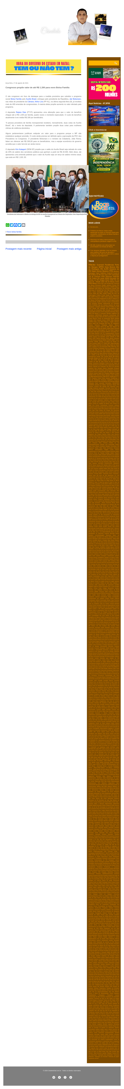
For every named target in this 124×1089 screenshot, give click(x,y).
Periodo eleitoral (93, 870)
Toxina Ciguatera (114, 993)
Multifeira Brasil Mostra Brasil (96, 436)
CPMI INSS (95, 552)
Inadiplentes (92, 723)
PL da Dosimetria (102, 346)
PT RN (95, 441)
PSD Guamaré (108, 851)
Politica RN (96, 278)
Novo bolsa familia (14, 232)
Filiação (96, 689)
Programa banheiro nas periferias (110, 909)
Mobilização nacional (110, 793)
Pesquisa (95, 348)
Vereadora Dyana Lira (94, 1015)
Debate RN (102, 410)
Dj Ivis (111, 637)
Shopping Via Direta (103, 969)
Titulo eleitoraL (93, 463)
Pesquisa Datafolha (107, 379)
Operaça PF (115, 437)
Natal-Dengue (108, 803)
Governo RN (95, 298)
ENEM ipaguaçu (114, 642)
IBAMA (104, 340)
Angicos (116, 330)
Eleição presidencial (98, 654)
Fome (99, 692)
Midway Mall (100, 786)
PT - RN (105, 853)
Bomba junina (112, 543)
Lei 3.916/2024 (106, 742)
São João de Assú (112, 979)
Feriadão (100, 680)
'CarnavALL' (116, 473)
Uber (118, 1002)
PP (97, 849)
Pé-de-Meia (114, 446)
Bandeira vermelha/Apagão (96, 535)
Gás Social (116, 714)
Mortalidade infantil (94, 795)
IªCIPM (109, 730)
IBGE (90, 290)
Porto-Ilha (116, 894)
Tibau (110, 461)
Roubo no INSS (103, 949)
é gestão (104, 1053)
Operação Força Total (113, 824)
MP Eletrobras (103, 759)
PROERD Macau (105, 849)
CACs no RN (97, 545)
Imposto (99, 721)
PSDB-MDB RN (99, 853)
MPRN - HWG (103, 760)
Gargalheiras (102, 701)
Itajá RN (107, 425)
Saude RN (95, 308)
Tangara (106, 984)
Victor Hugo (94, 1019)
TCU (100, 983)
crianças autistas (100, 1031)
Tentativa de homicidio (113, 988)
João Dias (91, 735)
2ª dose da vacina (103, 482)
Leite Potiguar (107, 429)
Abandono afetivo (103, 492)
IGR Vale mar (96, 719)
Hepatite (100, 716)
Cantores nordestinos (103, 559)
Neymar (117, 805)
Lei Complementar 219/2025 (104, 743)
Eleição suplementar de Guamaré (108, 303)
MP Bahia (96, 759)
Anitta (90, 509)
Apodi (113, 300)
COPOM (117, 547)
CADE (99, 396)
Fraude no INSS (107, 419)
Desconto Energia (93, 629)
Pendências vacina (93, 868)
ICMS (112, 280)
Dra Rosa (92, 641)
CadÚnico (106, 400)
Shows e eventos (103, 971)
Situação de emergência (108, 308)
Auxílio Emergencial (111, 393)
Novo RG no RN (108, 808)
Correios (97, 335)
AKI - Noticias (102, 489)
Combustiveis (115, 301)
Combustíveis (103, 405)
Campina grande (93, 557)
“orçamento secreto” (94, 1058)
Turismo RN (98, 386)
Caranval (91, 560)
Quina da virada (113, 918)
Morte (90, 323)
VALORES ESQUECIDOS (105, 463)
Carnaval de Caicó (105, 401)
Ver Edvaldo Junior (94, 1013)
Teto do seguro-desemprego (100, 991)
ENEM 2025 (102, 413)
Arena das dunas (94, 513)
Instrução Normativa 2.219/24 (107, 725)
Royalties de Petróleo (98, 950)
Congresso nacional (94, 596)
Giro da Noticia (97, 707)
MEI (99, 757)
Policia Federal (111, 882)
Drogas (97, 641)
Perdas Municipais (114, 868)
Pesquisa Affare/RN (106, 870)
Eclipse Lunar (92, 644)
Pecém (117, 865)
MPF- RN (96, 760)
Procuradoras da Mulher (105, 906)
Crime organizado (109, 364)
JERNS (90, 731)
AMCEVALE (98, 315)
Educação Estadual (113, 646)
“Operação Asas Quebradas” (105, 1055)
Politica (99, 295)
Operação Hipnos (93, 825)
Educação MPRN (114, 648)
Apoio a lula (92, 511)
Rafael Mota (98, 448)
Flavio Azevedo (115, 690)
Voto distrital (108, 1022)
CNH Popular (95, 547)
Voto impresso (115, 1022)
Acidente (99, 391)
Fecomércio (101, 675)
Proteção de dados (94, 914)
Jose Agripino (98, 733)
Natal (94, 271)
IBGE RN (91, 313)
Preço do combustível (102, 904)
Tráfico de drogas (114, 998)
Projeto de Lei (101, 911)
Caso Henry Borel (106, 571)
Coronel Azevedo (114, 603)
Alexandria (97, 504)
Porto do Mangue (110, 348)
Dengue (102, 280)
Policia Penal (95, 884)
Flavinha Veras (106, 690)
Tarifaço (108, 351)
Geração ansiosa (104, 704)
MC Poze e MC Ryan (109, 755)
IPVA (94, 375)
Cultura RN (101, 408)
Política (91, 325)
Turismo (91, 386)
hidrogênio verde (105, 1037)
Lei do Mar (104, 745)
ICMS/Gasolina (111, 718)
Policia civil (104, 300)
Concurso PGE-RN (114, 591)
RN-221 (91, 925)
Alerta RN (91, 504)
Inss (102, 275)
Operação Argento (114, 819)
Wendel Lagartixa (112, 313)
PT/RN (115, 853)
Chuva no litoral (111, 579)
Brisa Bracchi (95, 333)
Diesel (117, 412)
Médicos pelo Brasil (103, 801)
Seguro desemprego (94, 964)
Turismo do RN (107, 1000)
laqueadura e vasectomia (102, 1041)
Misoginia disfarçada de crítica (97, 793)
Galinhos (103, 273)
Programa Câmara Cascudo (110, 907)
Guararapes (99, 714)
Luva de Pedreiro (110, 754)
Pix (115, 280)
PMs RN (91, 441)
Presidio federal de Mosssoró (111, 902)
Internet (117, 725)
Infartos (117, 723)
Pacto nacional (101, 441)
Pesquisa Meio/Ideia (107, 872)
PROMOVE (113, 849)
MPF (101, 293)
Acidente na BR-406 (103, 495)
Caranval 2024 (106, 560)
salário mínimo (109, 472)
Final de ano (111, 689)
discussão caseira (99, 1034)
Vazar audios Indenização (112, 1012)
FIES (90, 305)
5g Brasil (111, 330)
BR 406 (117, 530)
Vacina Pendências (114, 1005)
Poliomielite (111, 444)
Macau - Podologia (114, 767)
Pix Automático (96, 878)
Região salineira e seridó (111, 937)
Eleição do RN (110, 653)
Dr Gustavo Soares (94, 413)
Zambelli (100, 1026)
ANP (95, 391)
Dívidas (101, 641)
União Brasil (110, 328)
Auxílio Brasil (31, 99)
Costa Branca (93, 318)
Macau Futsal (99, 771)
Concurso (91, 335)
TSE (90, 278)
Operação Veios (114, 831)
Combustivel (110, 316)
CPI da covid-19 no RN (107, 550)
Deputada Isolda (99, 627)
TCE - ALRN (115, 981)
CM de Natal (107, 358)
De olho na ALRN (98, 622)
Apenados (116, 509)
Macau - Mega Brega (95, 767)
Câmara (30, 102)
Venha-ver (102, 466)
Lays (110, 738)
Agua (90, 502)
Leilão (101, 429)
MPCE (117, 759)
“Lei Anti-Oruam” (93, 1055)
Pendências (109, 265)
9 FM (96, 487)
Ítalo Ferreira (112, 1051)
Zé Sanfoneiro (110, 1027)
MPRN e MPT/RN (101, 764)
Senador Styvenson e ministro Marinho (108, 966)
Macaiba (116, 343)
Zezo (117, 1026)
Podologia (101, 348)
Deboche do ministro (109, 622)
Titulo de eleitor (101, 328)
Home (8, 51)
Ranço (101, 928)
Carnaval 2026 (92, 562)
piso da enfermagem (98, 330)
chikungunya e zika (104, 470)
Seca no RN (111, 456)
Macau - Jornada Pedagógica (111, 766)
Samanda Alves (97, 456)
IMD (94, 425)
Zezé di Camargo (94, 1027)
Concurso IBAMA (93, 591)
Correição (98, 605)
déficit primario (109, 1034)
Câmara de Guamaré (99, 366)
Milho (105, 786)
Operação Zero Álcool (106, 832)
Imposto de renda (113, 305)
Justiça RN (96, 427)
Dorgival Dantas (97, 639)
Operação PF (97, 829)
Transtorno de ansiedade (112, 996)
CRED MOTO (101, 552)
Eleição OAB (103, 653)
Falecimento (116, 670)
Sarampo (109, 384)
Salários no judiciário (99, 959)
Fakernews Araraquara (106, 670)
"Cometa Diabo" (98, 473)
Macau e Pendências (109, 774)
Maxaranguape (115, 781)
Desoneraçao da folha (94, 632)
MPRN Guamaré (114, 762)
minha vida (91, 472)
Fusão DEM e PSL (105, 697)
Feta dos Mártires (108, 687)
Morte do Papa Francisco (101, 796)
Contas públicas (114, 598)
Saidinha (98, 955)
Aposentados (98, 511)
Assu (90, 291)
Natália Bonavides (97, 805)
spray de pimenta (109, 1048)
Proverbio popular (93, 916)
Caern (98, 273)
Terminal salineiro (101, 990)
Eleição (117, 318)
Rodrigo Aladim (110, 453)
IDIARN (91, 321)
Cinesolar (105, 586)
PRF (109, 346)
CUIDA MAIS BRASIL (111, 552)
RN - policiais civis (114, 920)
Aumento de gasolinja (113, 521)
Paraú (117, 858)
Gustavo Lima (106, 714)
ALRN (106, 269)
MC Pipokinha (100, 755)
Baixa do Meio (115, 531)
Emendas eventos (94, 658)
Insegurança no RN (105, 298)
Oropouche (97, 836)
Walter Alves (107, 468)
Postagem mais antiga (69, 248)
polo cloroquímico (99, 472)
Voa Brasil (94, 353)
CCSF (107, 545)
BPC (105, 530)
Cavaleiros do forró (96, 574)
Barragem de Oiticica (102, 536)
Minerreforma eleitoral (97, 788)
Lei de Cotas (98, 745)
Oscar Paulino (108, 837)
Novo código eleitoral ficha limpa (107, 810)
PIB (110, 844)
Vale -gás (96, 1010)
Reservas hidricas (114, 938)
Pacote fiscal (99, 854)
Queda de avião (104, 918)
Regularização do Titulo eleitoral (97, 451)
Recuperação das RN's (95, 931)
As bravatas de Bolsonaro (112, 513)
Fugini (117, 695)
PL (95, 846)
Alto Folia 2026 (101, 506)
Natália (90, 805)
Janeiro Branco (114, 731)
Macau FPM (92, 771)
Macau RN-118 (96, 772)
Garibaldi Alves (97, 420)
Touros (113, 351)
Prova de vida (93, 350)
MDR (105, 343)
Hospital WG (115, 716)
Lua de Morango (98, 752)
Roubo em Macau (93, 949)
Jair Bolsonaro (75, 99)
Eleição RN (115, 288)
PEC (114, 839)
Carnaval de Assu (95, 564)
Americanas (105, 391)
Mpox (108, 345)
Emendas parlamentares (106, 370)
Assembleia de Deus (103, 516)
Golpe (111, 707)
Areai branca (112, 391)
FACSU (104, 666)
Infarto (112, 723)
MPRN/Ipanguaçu (111, 764)
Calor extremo (96, 555)
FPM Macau (98, 288)
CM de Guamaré (94, 276)
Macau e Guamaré (100, 313)
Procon (95, 906)
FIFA (96, 668)
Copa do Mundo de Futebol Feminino (109, 601)
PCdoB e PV (92, 839)
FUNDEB (94, 305)
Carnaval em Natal (102, 566)
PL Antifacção (112, 376)
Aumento (91, 331)
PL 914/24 (97, 848)
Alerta (117, 502)
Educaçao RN (99, 287)
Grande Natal (97, 373)
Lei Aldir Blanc (92, 743)
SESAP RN (100, 290)
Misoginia (116, 791)
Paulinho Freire (96, 378)
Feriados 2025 (93, 680)
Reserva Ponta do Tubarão (96, 453)
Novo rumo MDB (114, 812)
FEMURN (91, 288)
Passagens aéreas (93, 861)
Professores (116, 906)
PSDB (105, 293)
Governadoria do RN (96, 422)
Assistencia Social (114, 516)
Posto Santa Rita (114, 896)
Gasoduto (91, 702)
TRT (93, 984)
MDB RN (97, 430)
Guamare (95, 424)
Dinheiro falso (115, 634)
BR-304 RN (92, 395)
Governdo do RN (106, 422)
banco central (108, 1029)
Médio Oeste (112, 801)
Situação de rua (102, 974)
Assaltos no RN (98, 514)
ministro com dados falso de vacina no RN (106, 1043)
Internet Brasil (101, 375)
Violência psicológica (108, 1020)
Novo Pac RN (100, 808)
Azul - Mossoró (115, 528)
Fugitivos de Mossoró (94, 697)
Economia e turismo (101, 644)
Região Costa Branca (111, 449)
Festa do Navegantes (98, 685)
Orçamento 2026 (104, 836)
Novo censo (116, 808)
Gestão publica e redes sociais (106, 706)
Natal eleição (107, 436)
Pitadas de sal (114, 442)
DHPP (95, 620)
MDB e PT (101, 343)
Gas (108, 701)
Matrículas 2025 (99, 781)
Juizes (95, 735)
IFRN (103, 276)
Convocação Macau (105, 600)
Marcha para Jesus (105, 779)
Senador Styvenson (97, 460)
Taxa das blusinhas (104, 461)
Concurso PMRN (109, 593)
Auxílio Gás (111, 526)
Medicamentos (98, 376)
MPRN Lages (92, 764)
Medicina (104, 783)
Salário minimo (101, 957)
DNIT (99, 620)
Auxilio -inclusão (93, 525)
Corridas (100, 607)
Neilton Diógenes (106, 805)
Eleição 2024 (92, 320)
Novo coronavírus (93, 810)
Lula (105, 283)
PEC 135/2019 (97, 841)
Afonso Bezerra (102, 271)
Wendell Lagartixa (108, 1024)
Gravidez (108, 709)
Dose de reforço (109, 639)
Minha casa (110, 434)
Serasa (105, 460)
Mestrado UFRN (106, 784)
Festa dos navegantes (97, 687)
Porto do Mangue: (106, 894)
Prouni (117, 348)
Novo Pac (91, 437)
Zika (112, 468)
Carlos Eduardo (108, 296)
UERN (93, 296)
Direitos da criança (114, 636)
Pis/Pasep (98, 300)
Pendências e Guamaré (111, 867)
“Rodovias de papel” (113, 1056)
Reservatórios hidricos (95, 940)
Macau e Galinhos (99, 774)
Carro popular (111, 567)
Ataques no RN (93, 518)
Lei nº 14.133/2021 (112, 745)
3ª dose (110, 482)
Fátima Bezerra (114, 291)
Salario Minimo (114, 325)
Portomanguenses (93, 896)
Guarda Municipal (103, 424)
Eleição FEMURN (114, 651)
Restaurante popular (107, 940)
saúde (102, 278)
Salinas (90, 456)
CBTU (103, 545)
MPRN (101, 267)
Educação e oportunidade (95, 649)
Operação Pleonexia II (107, 829)
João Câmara (115, 375)
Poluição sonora (93, 889)
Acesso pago (100, 494)
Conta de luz (109, 363)
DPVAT (110, 620)
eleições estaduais (114, 470)
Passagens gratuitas (104, 861)
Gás (111, 714)
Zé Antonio (102, 1027)
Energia (106, 291)
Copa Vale (96, 601)
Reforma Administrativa (95, 449)
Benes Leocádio (93, 540)
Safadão (117, 454)
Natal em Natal (114, 345)
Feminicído (107, 678)
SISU (98, 351)
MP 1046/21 (113, 757)
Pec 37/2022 (99, 865)
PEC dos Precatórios (100, 843)
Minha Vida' (106, 788)
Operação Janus (114, 825)
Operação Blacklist (103, 820)
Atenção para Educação (103, 518)
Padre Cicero (106, 854)
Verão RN (95, 1017)
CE (101, 333)
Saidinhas (104, 955)
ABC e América (95, 489)
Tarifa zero (112, 984)
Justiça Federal (106, 735)
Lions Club (105, 750)
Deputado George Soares (112, 627)
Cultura (113, 617)
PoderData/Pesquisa (94, 444)
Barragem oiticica (97, 538)
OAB (104, 376)
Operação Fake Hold (100, 824)
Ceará (109, 301)
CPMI (90, 552)
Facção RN (91, 670)
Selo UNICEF (115, 964)
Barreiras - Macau (112, 538)
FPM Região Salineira (107, 668)
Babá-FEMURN (106, 531)
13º (106, 330)
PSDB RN (110, 293)
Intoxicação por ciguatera (95, 726)
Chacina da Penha (109, 578)
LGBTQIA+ (106, 737)
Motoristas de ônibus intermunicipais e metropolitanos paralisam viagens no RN (103, 240)
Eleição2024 (106, 654)
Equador (98, 663)
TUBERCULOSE (99, 984)
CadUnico (96, 554)
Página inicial (44, 248)
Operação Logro (93, 827)
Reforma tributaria (102, 935)
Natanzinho (116, 803)
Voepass (94, 1022)
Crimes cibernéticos (108, 613)
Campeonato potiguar (113, 555)
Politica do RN (96, 275)
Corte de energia (108, 407)
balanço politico (100, 1029)
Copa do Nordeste (94, 603)
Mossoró (116, 271)
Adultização (107, 499)
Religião (108, 451)
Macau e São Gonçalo (112, 432)
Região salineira (106, 285)
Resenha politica (114, 451)
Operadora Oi (110, 815)
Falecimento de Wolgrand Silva (97, 672)
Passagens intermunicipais (95, 863)
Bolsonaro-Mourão (103, 543)
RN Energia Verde (93, 920)
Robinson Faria (115, 945)
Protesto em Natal (113, 913)
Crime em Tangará (102, 612)
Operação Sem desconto (95, 439)
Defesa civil (94, 625)
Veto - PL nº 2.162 (103, 1017)
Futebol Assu (92, 699)
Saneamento (104, 456)
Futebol (90, 420)
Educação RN (114, 278)
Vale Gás (102, 1010)
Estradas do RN (95, 665)
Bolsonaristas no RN (113, 542)
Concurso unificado (113, 405)
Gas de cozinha (114, 701)
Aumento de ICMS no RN (105, 519)
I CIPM (97, 718)
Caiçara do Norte (108, 359)
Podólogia (104, 882)
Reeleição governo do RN (99, 933)
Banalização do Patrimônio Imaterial (99, 533)
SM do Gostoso (104, 954)
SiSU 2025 (111, 971)
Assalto (90, 514)
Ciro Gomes (95, 405)
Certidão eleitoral (99, 578)
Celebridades (96, 576)
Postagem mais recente (19, 248)
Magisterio (91, 434)
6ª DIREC (109, 483)
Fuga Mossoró (115, 419)
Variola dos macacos (108, 386)
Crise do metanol (93, 408)
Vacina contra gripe (94, 1007)
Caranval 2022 (98, 560)
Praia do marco (101, 897)
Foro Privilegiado (114, 692)
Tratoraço (91, 998)
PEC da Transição (111, 841)
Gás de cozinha (103, 305)
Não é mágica (114, 813)
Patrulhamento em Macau (109, 863)
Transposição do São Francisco (97, 996)
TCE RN (96, 983)
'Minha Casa (92, 475)
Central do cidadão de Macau (101, 403)
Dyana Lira (96, 336)
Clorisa (95, 588)
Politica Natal (97, 885)
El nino (95, 651)
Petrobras (107, 287)
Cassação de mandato (106, 572)
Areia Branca (110, 267)
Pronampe (91, 913)
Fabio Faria (116, 668)
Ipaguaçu (110, 728)
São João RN (95, 979)
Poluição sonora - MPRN (104, 889)
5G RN (115, 389)
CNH (100, 316)
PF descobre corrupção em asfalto (98, 844)
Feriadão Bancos (108, 680)
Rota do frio (115, 947)
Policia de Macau (110, 884)
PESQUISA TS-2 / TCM (112, 843)
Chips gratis (97, 579)
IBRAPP (91, 425)
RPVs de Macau (99, 925)
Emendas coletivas (114, 656)
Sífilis (110, 981)
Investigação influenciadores (100, 728)
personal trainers (93, 1044)
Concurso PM (92, 593)
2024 (105, 477)
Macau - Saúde (92, 769)
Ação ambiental (99, 530)
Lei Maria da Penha (110, 341)
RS (109, 381)
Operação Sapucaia (103, 831)
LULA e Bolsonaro (114, 737)
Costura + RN (96, 608)
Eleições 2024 (95, 415)
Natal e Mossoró (99, 803)
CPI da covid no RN (99, 398)
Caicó (94, 291)
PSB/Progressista (97, 851)
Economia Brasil (93, 370)
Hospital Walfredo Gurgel (111, 373)
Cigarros (96, 586)
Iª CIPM (112, 425)
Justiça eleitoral (104, 427)
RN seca (116, 923)
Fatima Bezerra (100, 338)
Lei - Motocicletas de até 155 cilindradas (106, 740)
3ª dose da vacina (108, 389)
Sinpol (95, 973)
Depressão (91, 627)
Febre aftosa (109, 338)
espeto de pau (98, 1036)
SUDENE (91, 384)
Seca (112, 960)
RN (101, 269)
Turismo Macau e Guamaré (96, 1000)
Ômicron (97, 296)
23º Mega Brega (99, 480)
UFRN (117, 290)
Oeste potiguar (102, 815)
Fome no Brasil (98, 371)
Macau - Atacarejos (97, 766)
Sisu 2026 (105, 973)
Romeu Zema (108, 947)
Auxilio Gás (100, 356)
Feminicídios (112, 417)
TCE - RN (91, 983)
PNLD (94, 849)
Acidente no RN (93, 497)
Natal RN (95, 323)
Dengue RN (109, 410)
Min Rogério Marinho (101, 434)
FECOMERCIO (115, 666)
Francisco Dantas (107, 694)
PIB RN (114, 844)
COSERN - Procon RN (94, 548)
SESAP (104, 454)
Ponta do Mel (99, 890)
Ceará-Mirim (92, 311)
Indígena (108, 723)
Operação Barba (93, 820)
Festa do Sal (108, 685)
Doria (102, 639)
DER (114, 408)
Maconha (98, 776)
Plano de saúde (104, 878)
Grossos (91, 424)
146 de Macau (99, 477)
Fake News (97, 670)
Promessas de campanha (112, 911)
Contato (37, 51)
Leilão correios (105, 748)
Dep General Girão (113, 625)
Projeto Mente (92, 911)
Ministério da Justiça (95, 791)
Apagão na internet (108, 509)
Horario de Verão (107, 716)
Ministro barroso (114, 790)
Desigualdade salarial (113, 631)
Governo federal (97, 340)
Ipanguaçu (92, 306)
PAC (103, 439)
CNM (102, 296)
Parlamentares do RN (100, 860)
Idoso (94, 721)
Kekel (117, 735)
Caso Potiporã (96, 572)
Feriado (117, 678)
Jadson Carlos (105, 731)
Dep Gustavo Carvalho (98, 412)
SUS (109, 300)
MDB (92, 376)
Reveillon (111, 943)
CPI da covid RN (96, 550)
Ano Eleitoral (95, 509)
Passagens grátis (114, 861)
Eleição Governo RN (94, 653)
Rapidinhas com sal (110, 928)
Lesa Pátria (91, 750)
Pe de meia (108, 441)
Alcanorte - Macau (100, 502)
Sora (110, 974)
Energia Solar (102, 415)
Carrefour (104, 567)
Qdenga (98, 918)
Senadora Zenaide (94, 967)
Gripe (107, 711)
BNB (118, 393)
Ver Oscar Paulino (114, 1013)
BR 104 (108, 530)
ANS (118, 490)
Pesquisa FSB (96, 872)
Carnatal (116, 359)
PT (96, 290)
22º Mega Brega (98, 478)
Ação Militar (92, 530)
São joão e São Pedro (103, 981)
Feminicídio (106, 417)
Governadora (92, 709)
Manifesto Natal (101, 778)
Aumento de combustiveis (99, 393)
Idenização (110, 719)
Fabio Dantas (99, 417)
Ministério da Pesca (107, 791)
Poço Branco (95, 446)
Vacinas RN (100, 465)
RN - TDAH (106, 920)
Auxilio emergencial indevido (107, 525)
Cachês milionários (98, 400)
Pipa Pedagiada (111, 877)
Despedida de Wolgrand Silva (107, 632)
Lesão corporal (99, 750)
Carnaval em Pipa (113, 566)
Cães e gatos (98, 619)
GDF (90, 701)
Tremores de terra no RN (101, 998)
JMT (94, 731)
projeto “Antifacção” (100, 1046)
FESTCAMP (92, 668)
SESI (95, 954)
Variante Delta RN (100, 1012)
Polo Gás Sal (106, 887)
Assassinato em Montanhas (111, 514)
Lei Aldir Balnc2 (115, 742)
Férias (106, 699)
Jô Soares (113, 735)
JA (112, 730)
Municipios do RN (93, 800)
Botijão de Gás (98, 358)
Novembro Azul (115, 436)
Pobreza (91, 882)
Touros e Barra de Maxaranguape (99, 993)
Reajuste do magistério (113, 930)
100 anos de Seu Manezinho (104, 475)
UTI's (114, 1002)
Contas (107, 598)
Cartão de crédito (109, 569)
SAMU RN (109, 952)
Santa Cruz (108, 959)
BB (114, 356)
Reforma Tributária (101, 325)
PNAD (113, 848)
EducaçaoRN (103, 646)
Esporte (99, 320)
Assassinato (112, 315)
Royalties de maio (108, 950)
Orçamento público (93, 837)
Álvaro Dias (105, 1051)
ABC (114, 487)
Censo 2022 (104, 576)
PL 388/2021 (113, 846)
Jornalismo (91, 733)
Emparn (98, 311)
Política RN (97, 381)
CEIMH (111, 545)
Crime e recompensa (98, 610)
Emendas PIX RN (104, 656)
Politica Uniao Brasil (107, 885)
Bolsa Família (16, 99)
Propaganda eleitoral (101, 913)
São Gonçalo (95, 978)
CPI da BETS (106, 548)
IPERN (105, 719)
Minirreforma (95, 790)
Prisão (103, 295)
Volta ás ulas (100, 1022)
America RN (98, 507)
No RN (97, 807)
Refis (108, 933)
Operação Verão (93, 832)
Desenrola (107, 412)
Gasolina (107, 311)
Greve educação (115, 422)
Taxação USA (108, 986)
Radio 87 (105, 926)
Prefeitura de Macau (103, 901)
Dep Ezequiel (93, 303)
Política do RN (114, 306)
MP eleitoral (112, 430)
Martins (112, 779)
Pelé (90, 442)
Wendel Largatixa (97, 1024)
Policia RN (102, 884)
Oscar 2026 (102, 837)
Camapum (104, 555)
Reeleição (116, 448)
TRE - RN (104, 983)
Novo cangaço (93, 346)
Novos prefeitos (93, 813)
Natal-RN (116, 276)
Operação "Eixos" (103, 819)
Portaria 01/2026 (102, 892)
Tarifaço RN (96, 986)
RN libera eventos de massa (106, 923)
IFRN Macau (93, 283)
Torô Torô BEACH (114, 991)
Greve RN (100, 283)
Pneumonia (116, 880)
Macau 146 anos (101, 769)
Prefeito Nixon (110, 899)
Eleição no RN (114, 336)
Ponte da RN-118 (114, 890)
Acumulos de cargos (113, 497)
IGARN (109, 340)
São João (103, 351)
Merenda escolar (101, 345)
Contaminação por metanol (96, 598)
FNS (99, 668)
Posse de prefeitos (104, 896)
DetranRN (100, 291)
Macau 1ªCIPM (109, 769)
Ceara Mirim (105, 574)
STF (109, 275)
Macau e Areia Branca (107, 772)
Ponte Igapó (106, 890)
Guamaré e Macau (101, 713)
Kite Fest (96, 737)
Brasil (107, 280)
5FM (106, 483)
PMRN (109, 848)
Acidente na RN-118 (113, 495)
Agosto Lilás (101, 501)
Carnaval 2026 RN (101, 562)
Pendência (99, 867)
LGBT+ (101, 737)
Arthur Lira (39, 102)
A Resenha (109, 487)
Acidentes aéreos (102, 497)
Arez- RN (102, 513)
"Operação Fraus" (107, 473)
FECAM (109, 666)
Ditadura (91, 637)
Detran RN (92, 287)
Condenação (115, 595)
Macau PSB (106, 771)
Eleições (112, 654)
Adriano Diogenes (98, 499)
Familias (104, 673)
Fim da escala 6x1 (97, 419)
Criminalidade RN (96, 615)
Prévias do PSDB (103, 916)
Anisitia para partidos (109, 507)
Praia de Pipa (92, 897)
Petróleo (105, 442)
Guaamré (111, 711)
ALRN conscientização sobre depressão (104, 490)
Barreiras (104, 538)
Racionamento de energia (95, 926)
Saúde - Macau (98, 960)
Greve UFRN (106, 320)
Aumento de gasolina (101, 521)
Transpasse (102, 995)
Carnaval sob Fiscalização (95, 567)
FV (94, 417)
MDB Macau (94, 757)
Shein (96, 969)
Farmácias (94, 675)
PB (107, 376)
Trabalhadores (92, 995)
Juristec (100, 735)
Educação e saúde (108, 649)
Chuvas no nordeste (94, 583)
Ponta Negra (92, 890)
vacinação (101, 388)
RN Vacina (96, 923)
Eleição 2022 (100, 282)
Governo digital (100, 709)
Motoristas (110, 798)
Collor (100, 588)
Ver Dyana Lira (108, 466)
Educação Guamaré (94, 648)
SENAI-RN (91, 954)
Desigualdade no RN (101, 631)
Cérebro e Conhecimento (108, 619)
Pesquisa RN (103, 323)
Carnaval (104, 301)
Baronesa (108, 535)
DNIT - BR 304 (104, 620)
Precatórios (104, 381)
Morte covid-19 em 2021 (106, 795)
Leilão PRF (98, 748)
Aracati (112, 511)
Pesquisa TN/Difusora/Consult (104, 873)
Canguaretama (109, 333)
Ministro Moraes (104, 790)
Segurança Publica (103, 962)
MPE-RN (91, 760)
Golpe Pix (116, 707)
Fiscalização (92, 690)
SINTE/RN (109, 454)
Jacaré (98, 731)
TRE (108, 290)
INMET (113, 340)
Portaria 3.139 (110, 892)
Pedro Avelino (106, 378)
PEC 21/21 (104, 841)
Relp (107, 938)
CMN (90, 547)
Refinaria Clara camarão (96, 383)
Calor (90, 401)
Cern (111, 403)
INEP (101, 719)
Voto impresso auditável (97, 468)
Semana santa (100, 458)
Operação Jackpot (104, 825)
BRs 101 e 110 (97, 531)
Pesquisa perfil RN (98, 875)
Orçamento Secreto (114, 836)
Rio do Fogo (107, 945)
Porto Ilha (116, 892)
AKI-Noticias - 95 (111, 489)
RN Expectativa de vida (110, 921)
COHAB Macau (110, 547)
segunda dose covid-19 (97, 1048)
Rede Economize (108, 448)
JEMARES (116, 730)
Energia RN (92, 661)
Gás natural (92, 716)
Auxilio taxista (98, 526)
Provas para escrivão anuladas (110, 914)
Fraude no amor (110, 695)
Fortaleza (91, 694)
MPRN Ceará (95, 762)
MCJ (102, 321)
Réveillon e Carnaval (100, 952)
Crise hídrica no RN (108, 615)
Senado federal (93, 966)
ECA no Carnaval (108, 641)
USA (111, 1002)
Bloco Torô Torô (102, 395)
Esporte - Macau (110, 415)
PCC (118, 837)
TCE (105, 290)
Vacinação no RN (109, 1008)
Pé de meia (101, 350)
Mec (93, 290)
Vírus (90, 1024)
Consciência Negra (106, 596)
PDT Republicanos (108, 839)
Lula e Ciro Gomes (109, 752)
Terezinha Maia (93, 990)
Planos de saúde (107, 880)
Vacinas (102, 1007)
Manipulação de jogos (113, 778)
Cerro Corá (91, 578)
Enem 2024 (92, 338)
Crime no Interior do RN (95, 613)
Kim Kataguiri (20, 149)
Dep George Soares (100, 368)
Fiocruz (117, 689)
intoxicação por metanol (98, 1039)
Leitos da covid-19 (114, 748)
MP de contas (111, 759)
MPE (117, 430)
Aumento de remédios (94, 523)
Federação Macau (101, 677)
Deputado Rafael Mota (112, 335)
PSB (112, 346)
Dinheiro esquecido (105, 634)
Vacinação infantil (99, 1008)
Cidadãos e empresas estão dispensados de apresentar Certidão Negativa (104, 584)
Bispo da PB (96, 542)
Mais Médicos (107, 776)
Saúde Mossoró (107, 960)
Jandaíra (107, 375)
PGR (117, 439)
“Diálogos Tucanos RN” (113, 1053)
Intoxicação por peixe (107, 726)
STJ (113, 454)
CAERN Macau (114, 287)
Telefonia (96, 988)
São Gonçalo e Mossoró (105, 978)
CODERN (102, 547)
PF (103, 288)
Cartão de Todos (100, 569)
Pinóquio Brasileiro (98, 877)
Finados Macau (103, 689)
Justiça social (111, 427)
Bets (96, 395)
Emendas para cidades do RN (109, 658)
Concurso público (106, 595)
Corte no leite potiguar (108, 607)
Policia (108, 306)
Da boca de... (94, 227)
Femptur (112, 678)
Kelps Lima (97, 321)
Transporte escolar (113, 995)
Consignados (115, 596)
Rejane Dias (20, 112)
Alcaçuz (110, 353)
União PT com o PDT (95, 1003)
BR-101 (90, 531)
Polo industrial (115, 887)
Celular (113, 401)
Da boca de (110, 366)
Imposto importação (106, 721)
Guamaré (100, 265)
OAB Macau (108, 437)
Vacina (94, 465)
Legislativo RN (115, 738)
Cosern (117, 316)
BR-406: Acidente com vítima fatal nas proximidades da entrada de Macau (102, 246)
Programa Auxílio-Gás (95, 907)
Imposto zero (115, 721)
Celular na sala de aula (96, 361)
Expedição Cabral (114, 665)
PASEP (114, 837)
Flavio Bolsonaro (93, 692)
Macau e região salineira (111, 321)
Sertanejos (91, 969)
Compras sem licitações (95, 589)
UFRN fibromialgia (97, 1002)
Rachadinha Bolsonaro (112, 925)
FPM (111, 271)
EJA (109, 642)
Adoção (90, 499)
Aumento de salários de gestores (110, 523)
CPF (102, 548)
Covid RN (103, 335)
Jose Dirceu (106, 733)
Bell (118, 538)
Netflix (113, 805)
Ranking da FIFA (94, 928)
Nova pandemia (93, 808)
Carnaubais (115, 275)
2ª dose (95, 482)
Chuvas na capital (99, 581)
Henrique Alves (114, 311)
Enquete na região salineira (103, 661)
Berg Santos (111, 540)
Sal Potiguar (111, 955)
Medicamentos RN (94, 783)
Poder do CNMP (97, 882)
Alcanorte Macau (110, 502)
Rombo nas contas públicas (96, 947)
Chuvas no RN (94, 280)
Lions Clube (112, 750)
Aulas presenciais (93, 519)
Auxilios (105, 526)
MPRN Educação (104, 762)
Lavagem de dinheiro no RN (101, 738)
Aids (93, 502)
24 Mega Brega (99, 389)
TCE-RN (96, 461)
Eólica (100, 666)
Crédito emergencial (105, 617)
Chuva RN (103, 579)
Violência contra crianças (103, 1019)
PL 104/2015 (106, 846)
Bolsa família (95, 316)
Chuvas (117, 333)
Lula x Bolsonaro (99, 754)
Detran (90, 336)
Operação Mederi (103, 827)
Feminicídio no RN (99, 678)
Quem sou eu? (22, 51)
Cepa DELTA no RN (113, 576)
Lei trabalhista (101, 747)
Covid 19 (100, 318)
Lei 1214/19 (99, 742)
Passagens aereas (113, 860)
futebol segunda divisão (113, 1036)
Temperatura (102, 988)
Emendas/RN (92, 660)
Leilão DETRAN (110, 747)
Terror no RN (110, 990)
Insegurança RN (100, 425)
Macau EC (91, 432)
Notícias (103, 306)
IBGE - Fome (103, 718)
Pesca (99, 870)
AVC (97, 492)
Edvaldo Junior (104, 336)
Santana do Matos (100, 384)
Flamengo (98, 690)
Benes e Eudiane (102, 540)
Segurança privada (114, 962)
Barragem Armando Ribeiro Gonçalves (105, 331)
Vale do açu (108, 1010)
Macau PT (112, 771)
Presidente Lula (99, 902)
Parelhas (91, 860)
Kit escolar (91, 737)
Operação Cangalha (113, 820)
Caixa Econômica (114, 400)
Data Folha (95, 410)
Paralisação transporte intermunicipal (105, 858)
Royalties (95, 454)
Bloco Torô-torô (111, 395)
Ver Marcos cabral (104, 1013)
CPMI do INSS (108, 398)
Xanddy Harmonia (93, 1026)
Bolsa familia (104, 542)
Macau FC (116, 769)
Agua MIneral (103, 353)
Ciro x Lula (111, 586)
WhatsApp (116, 1024)
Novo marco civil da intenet (103, 812)
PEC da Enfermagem (110, 439)
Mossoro (117, 434)
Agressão (107, 501)
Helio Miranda (115, 320)
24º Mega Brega (108, 480)
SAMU (100, 454)
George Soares (105, 420)
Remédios (108, 383)
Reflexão (112, 933)
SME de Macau (112, 954)
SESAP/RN (115, 383)
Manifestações (92, 778)
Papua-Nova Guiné (106, 856)
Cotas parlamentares (106, 608)
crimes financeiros (99, 1032)
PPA (99, 849)
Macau (92, 264)
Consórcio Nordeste (99, 363)
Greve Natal (102, 711)
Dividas (95, 637)
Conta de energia (98, 407)
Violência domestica (97, 1020)
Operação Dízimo (108, 822)
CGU (115, 545)
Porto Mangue (93, 894)
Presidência (92, 904)
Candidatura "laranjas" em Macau (106, 557)
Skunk (107, 974)
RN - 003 (100, 920)
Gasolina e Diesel (107, 702)
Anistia (117, 507)
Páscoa (110, 916)
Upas (103, 1003)
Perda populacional (104, 868)
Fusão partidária (115, 697)
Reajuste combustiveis (100, 930)
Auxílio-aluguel (100, 528)
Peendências (92, 867)
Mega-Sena (111, 783)
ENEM (107, 278)
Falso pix (108, 672)
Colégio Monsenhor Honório (111, 588)
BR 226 (113, 530)
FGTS (102, 311)
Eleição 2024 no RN (103, 651)
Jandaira (97, 306)
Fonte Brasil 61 (105, 692)
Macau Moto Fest (100, 432)
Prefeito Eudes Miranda (100, 899)
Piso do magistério (113, 323)
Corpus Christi (92, 605)
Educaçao (98, 285)
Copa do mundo (104, 603)
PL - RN (99, 846)
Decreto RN (104, 624)
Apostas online (106, 511)
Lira (93, 752)
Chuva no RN (108, 361)
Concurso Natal (103, 591)
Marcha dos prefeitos (94, 779)
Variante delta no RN (109, 465)
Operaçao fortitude (107, 817)
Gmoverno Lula (106, 707)
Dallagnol (91, 622)
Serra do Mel (105, 326)
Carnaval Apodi (110, 562)
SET (98, 954)
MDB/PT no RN (104, 430)
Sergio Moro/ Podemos (105, 967)
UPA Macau (106, 1002)
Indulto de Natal (100, 723)
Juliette (96, 341)
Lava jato (91, 738)
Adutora (113, 499)
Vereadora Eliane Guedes (108, 1015)
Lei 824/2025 (92, 740)
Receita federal (114, 381)
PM (101, 848)
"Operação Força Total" (111, 388)
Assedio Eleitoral (93, 516)
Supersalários (108, 976)
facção (104, 1036)
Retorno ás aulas (103, 943)
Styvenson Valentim (99, 976)
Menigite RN (99, 784)
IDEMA (91, 375)
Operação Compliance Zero (96, 822)
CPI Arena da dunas (107, 396)
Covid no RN (115, 407)
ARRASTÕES (92, 492)
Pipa (105, 877)
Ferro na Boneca (98, 682)
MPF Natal (111, 343)
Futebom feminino (100, 699)
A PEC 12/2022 (102, 487)
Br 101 (96, 396)
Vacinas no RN (109, 1007)
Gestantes (112, 704)
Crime (117, 282)
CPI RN (104, 316)
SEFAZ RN (116, 952)
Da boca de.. (115, 620)
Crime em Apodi (108, 610)
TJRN (95, 328)
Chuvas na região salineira (112, 581)
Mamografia (116, 776)
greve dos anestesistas (94, 1037)
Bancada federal (114, 533)
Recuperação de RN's (108, 931)
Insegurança (96, 725)
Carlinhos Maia (115, 560)
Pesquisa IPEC (97, 442)
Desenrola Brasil (109, 318)
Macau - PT (104, 767)
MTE (90, 766)
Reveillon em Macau (98, 945)
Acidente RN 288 (109, 494)
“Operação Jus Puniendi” (101, 1056)
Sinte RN (99, 973)
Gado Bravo (95, 701)
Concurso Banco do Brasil (111, 589)
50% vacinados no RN (98, 483)
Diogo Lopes (92, 636)
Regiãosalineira (93, 938)
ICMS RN (96, 293)
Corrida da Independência (108, 605)
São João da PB (103, 979)
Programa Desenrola (94, 909)
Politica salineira (97, 887)
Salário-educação (109, 957)
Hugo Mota (92, 718)
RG (118, 918)
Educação (92, 273)
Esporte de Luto (109, 663)
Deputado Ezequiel (113, 368)
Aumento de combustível (107, 355)
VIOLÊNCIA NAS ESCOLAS (100, 1005)
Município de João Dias (105, 800)
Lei (89, 376)
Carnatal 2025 (96, 401)
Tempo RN (116, 384)
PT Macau (114, 298)
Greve (90, 293)
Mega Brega (92, 345)
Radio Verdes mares (113, 926)
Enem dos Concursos (113, 660)
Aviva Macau (107, 528)
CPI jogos (116, 550)
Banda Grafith (96, 301)
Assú (106, 275)
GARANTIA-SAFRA (114, 699)
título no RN (95, 1049)
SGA (90, 308)
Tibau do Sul (115, 461)
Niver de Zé (92, 807)
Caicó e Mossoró (103, 554)
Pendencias (110, 283)
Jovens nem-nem (114, 733)
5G (98, 353)
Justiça (101, 341)
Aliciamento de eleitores (107, 504)
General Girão (95, 704)
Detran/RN (112, 412)
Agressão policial (114, 501)
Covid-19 (109, 273)
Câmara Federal (108, 408)
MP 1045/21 (106, 757)
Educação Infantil (104, 648)
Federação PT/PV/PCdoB (112, 677)
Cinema (100, 586)
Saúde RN (109, 295)
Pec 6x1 (104, 865)
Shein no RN (110, 460)
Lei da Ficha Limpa (94, 429)
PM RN (105, 848)
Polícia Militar (115, 889)
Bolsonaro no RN (93, 543)
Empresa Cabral (101, 660)
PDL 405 (99, 839)
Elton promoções (95, 656)
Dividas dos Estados (103, 637)
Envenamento (92, 663)
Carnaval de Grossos (106, 564)
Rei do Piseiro (101, 938)
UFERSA (112, 290)
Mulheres (116, 798)
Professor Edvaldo (105, 446)
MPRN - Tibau (111, 760)
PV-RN (93, 854)
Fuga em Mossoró (108, 371)
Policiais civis (104, 444)
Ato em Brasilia (115, 518)
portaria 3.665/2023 (103, 1044)
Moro (117, 793)
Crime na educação (113, 612)
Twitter (113, 1000)
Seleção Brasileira (106, 964)
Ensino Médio (115, 661)
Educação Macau (110, 413)
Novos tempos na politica (103, 813)
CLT (118, 545)
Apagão (101, 509)
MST (118, 764)
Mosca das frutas (101, 798)
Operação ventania (100, 834)
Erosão (102, 663)
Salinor (94, 957)
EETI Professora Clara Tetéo (99, 642)
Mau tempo (107, 781)
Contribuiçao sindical (94, 600)
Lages (117, 427)
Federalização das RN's (112, 675)
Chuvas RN (115, 285)
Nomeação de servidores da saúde (109, 807)
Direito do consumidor (102, 636)
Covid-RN (101, 364)
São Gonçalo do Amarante (111, 310)
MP (102, 757)
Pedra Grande (115, 441)
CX (104, 333)
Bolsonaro (109, 276)
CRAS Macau (98, 359)
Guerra (110, 424)
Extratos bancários (93, 666)
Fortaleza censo (98, 694)
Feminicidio (91, 678)
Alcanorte (105, 315)
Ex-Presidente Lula (104, 665)
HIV (103, 373)
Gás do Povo (115, 424)
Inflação (91, 725)
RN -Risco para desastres (96, 921)
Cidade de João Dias (106, 583)
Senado (107, 458)
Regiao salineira (97, 937)
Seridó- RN (116, 967)
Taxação (102, 986)
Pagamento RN (115, 854)
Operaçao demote (97, 817)
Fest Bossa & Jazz (108, 682)
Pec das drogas (111, 865)
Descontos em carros (103, 629)
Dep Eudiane (103, 625)
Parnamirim (108, 288)
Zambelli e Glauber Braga (109, 1026)
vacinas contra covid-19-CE (106, 1049)
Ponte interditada (93, 892)
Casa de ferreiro (97, 571)
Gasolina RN (97, 702)
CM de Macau (110, 282)
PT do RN (110, 853)
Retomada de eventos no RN (105, 942)
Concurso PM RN (100, 593)
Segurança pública (94, 326)
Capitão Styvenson (114, 559)
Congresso (91, 407)
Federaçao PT (92, 677)
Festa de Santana (98, 684)
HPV (96, 716)
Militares (110, 786)
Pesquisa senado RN (108, 875)
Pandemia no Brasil (94, 856)
